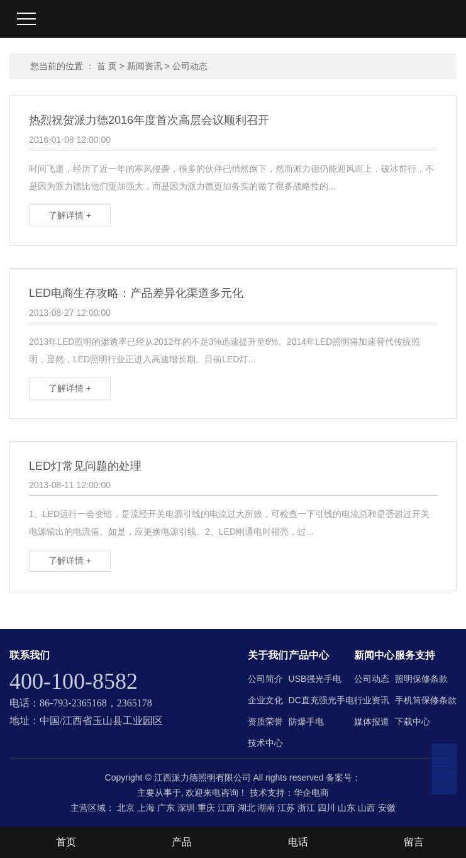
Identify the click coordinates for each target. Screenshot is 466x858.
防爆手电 (306, 721)
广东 (166, 808)
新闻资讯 (144, 66)
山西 (366, 808)
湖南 (266, 808)
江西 (226, 808)
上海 (146, 808)
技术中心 (265, 743)
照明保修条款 (421, 679)
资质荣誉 (265, 721)
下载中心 (412, 721)
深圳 (186, 808)
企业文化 (265, 700)
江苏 (286, 808)
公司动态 (190, 66)
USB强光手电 (315, 679)
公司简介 (265, 679)
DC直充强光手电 (321, 700)
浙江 (306, 808)
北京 (126, 808)
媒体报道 (371, 721)
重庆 (206, 808)
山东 (346, 808)
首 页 (107, 66)
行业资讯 (371, 700)
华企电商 (311, 793)
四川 (326, 808)
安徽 (387, 808)
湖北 (246, 808)
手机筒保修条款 (426, 700)
